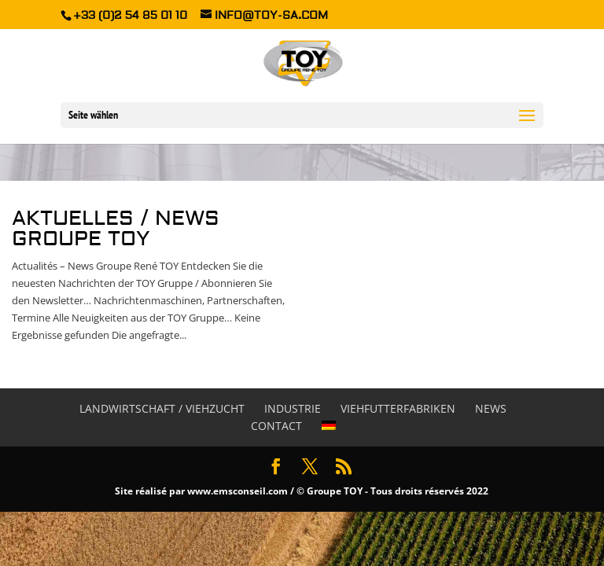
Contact (276, 425)
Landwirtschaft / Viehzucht (162, 408)
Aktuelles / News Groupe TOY (115, 229)
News (490, 408)
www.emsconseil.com (237, 491)
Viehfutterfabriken (398, 408)
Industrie (292, 408)
